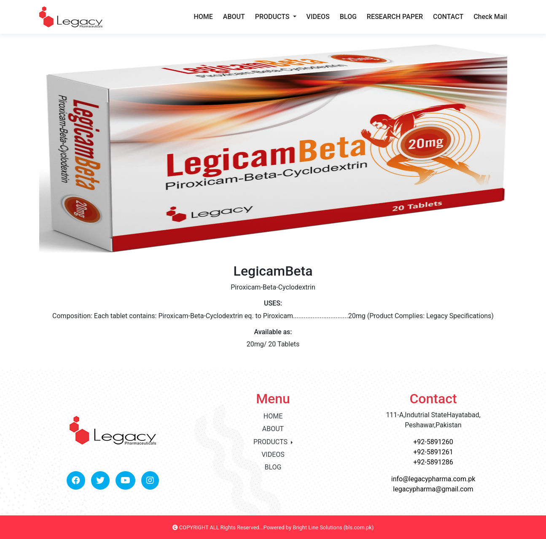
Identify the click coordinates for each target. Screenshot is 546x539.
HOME (203, 17)
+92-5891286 (433, 462)
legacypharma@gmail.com (433, 489)
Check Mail (490, 17)
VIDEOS (318, 17)
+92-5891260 (433, 442)
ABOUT (234, 17)
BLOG (348, 17)
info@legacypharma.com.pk (433, 479)
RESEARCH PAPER (395, 17)
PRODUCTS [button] (273, 17)
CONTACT (448, 17)
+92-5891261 (433, 452)
